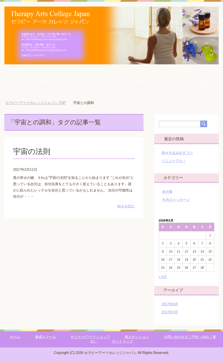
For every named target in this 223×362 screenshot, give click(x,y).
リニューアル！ (174, 161)
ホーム (20, 82)
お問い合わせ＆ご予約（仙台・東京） (203, 82)
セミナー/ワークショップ (81, 82)
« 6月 (163, 277)
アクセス (173, 82)
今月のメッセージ (176, 199)
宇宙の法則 (31, 151)
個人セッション (111, 82)
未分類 (167, 191)
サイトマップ (122, 341)
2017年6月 (170, 304)
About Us (142, 81)
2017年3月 (170, 312)
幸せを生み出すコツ (177, 153)
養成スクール (50, 82)
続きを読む (126, 206)
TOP (35, 103)
